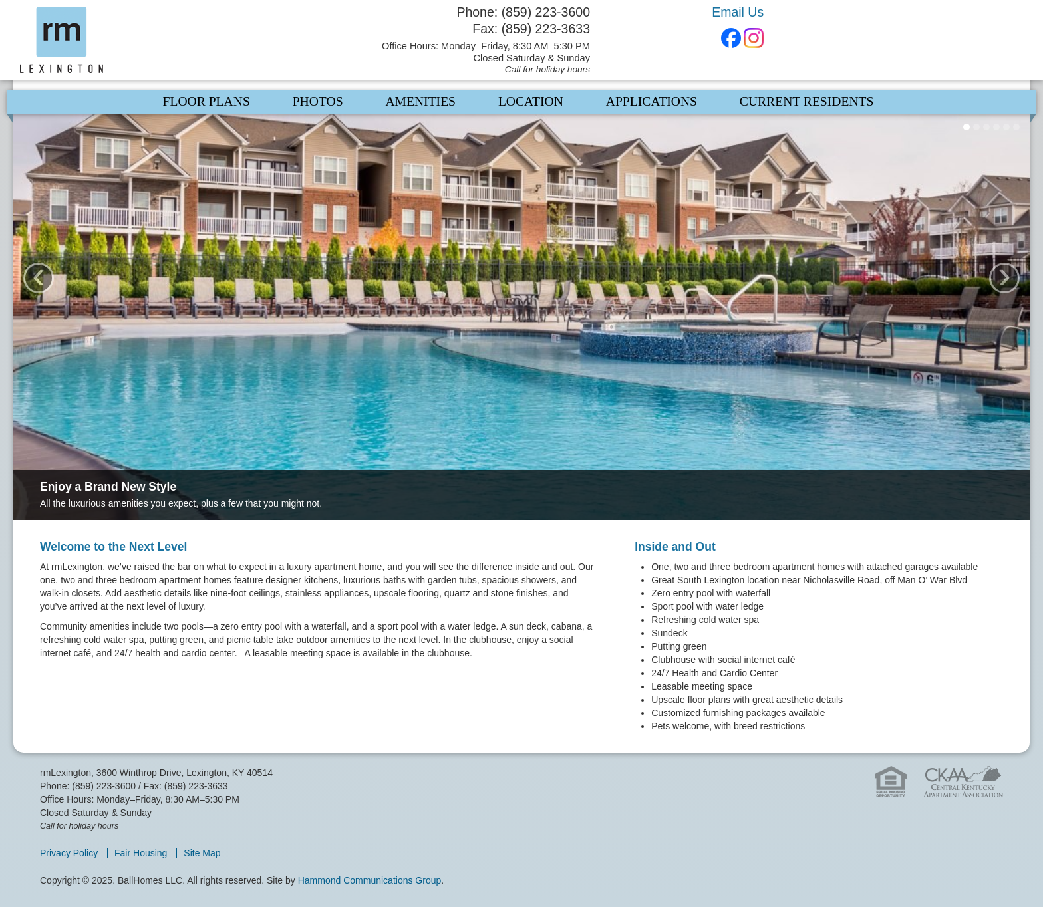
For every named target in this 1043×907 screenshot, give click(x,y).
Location (530, 101)
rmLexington (134, 40)
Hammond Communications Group (370, 880)
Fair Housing (140, 853)
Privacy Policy (69, 853)
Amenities (420, 101)
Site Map (202, 853)
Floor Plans (206, 101)
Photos (318, 101)
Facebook (731, 38)
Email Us (738, 12)
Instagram (753, 38)
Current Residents (807, 101)
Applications (651, 101)
